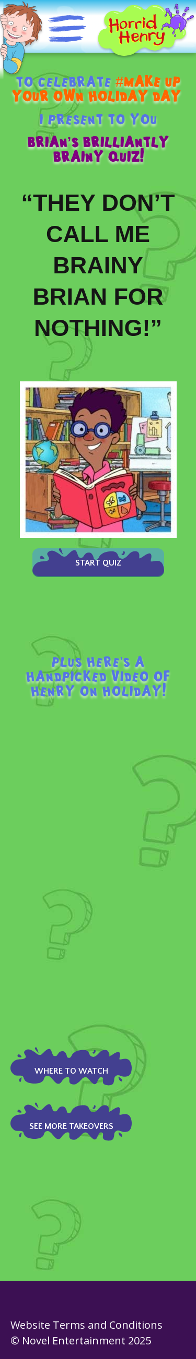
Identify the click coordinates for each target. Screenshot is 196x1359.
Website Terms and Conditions (86, 1325)
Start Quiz (98, 563)
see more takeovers (71, 1126)
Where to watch (71, 1071)
